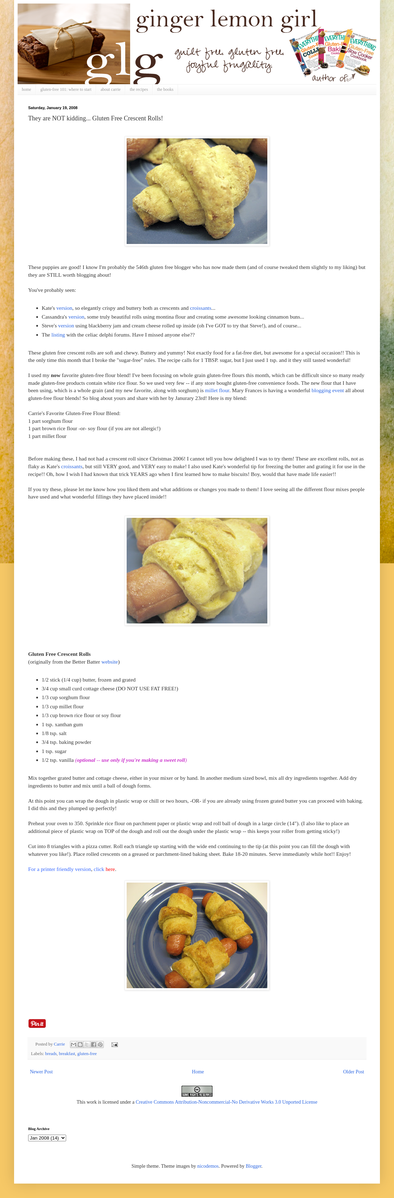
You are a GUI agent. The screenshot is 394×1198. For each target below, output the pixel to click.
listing (57, 335)
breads (51, 1053)
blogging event (328, 390)
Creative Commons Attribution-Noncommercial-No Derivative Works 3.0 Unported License (227, 1102)
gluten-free (87, 1053)
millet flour (217, 390)
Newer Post (41, 1071)
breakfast (67, 1053)
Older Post (353, 1071)
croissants (200, 308)
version (64, 308)
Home (198, 1071)
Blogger (253, 1166)
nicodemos (208, 1166)
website (109, 662)
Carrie (60, 1044)
